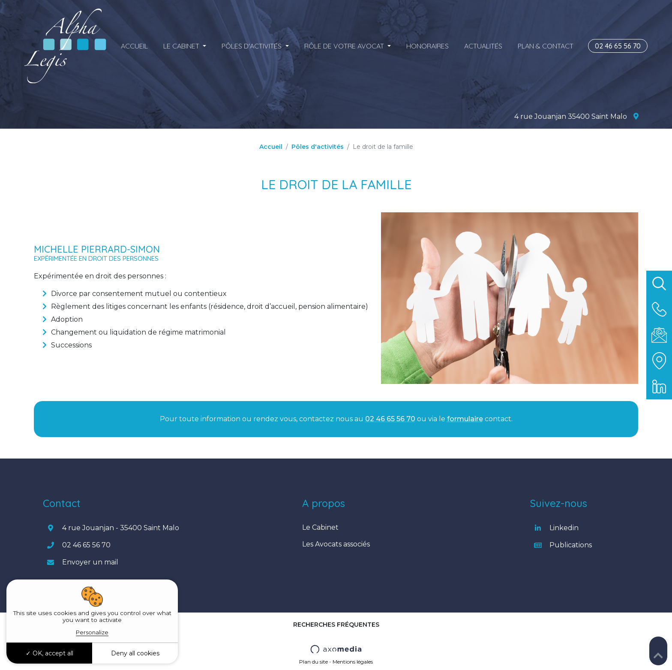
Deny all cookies (135, 653)
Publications (570, 545)
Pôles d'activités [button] (252, 46)
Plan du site (313, 661)
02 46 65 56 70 (618, 46)
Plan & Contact (545, 46)
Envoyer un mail (90, 562)
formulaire (465, 419)
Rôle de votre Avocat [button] (345, 46)
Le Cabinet (320, 527)
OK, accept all (49, 653)
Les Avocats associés (336, 544)
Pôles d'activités (317, 147)
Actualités (483, 46)
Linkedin (564, 528)
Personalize (92, 632)
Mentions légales (353, 661)
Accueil (134, 46)
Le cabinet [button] (182, 46)
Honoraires (427, 46)
